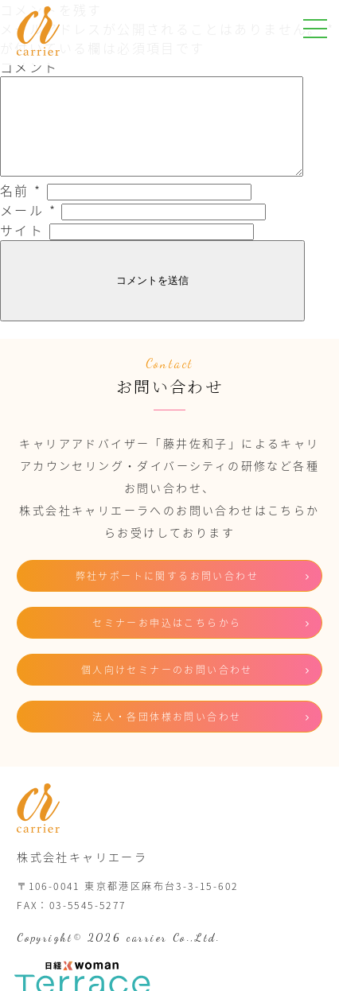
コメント (29, 66)
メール (28, 229)
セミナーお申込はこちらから (166, 642)
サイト (22, 248)
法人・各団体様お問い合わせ (166, 736)
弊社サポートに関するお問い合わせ (167, 595)
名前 (21, 209)
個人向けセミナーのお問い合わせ (167, 689)
